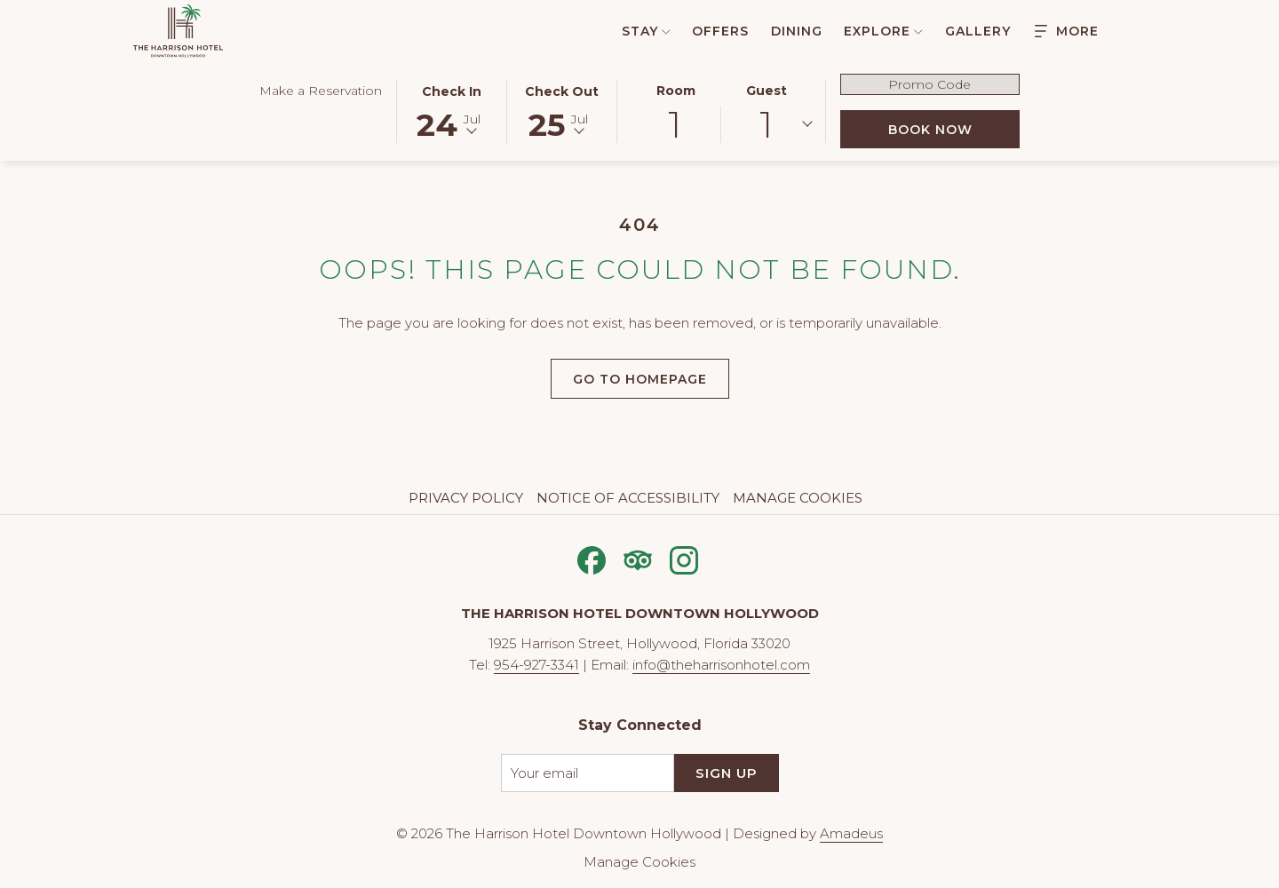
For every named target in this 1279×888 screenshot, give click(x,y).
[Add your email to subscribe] (587, 773)
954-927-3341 (536, 664)
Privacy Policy (466, 497)
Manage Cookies (797, 497)
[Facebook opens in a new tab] (591, 558)
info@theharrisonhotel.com (721, 664)
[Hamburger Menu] (1066, 30)
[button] (452, 110)
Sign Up (726, 773)
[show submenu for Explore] (918, 30)
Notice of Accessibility (627, 497)
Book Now (954, 129)
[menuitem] (636, 30)
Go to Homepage (640, 379)
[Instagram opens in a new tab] (684, 558)
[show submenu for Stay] (666, 30)
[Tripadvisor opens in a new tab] (638, 558)
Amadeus (851, 833)
